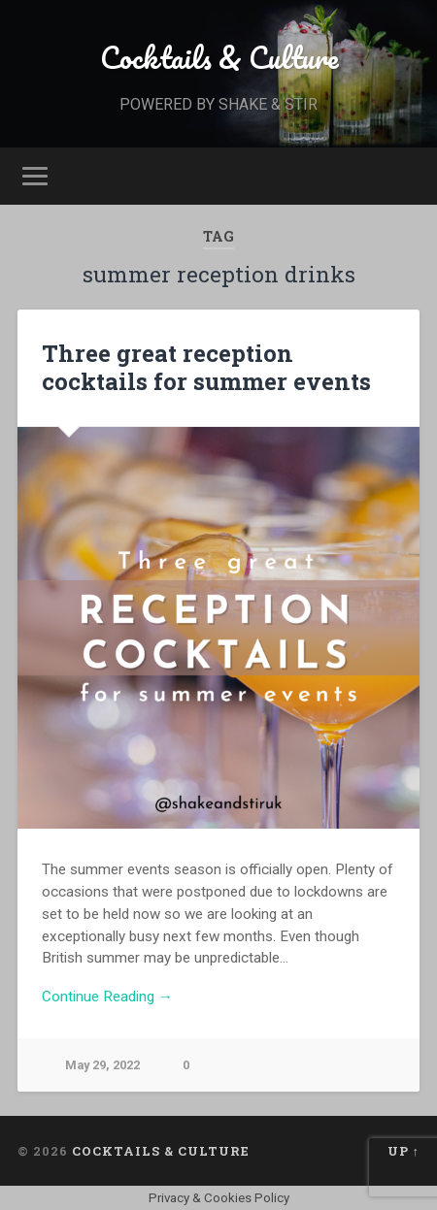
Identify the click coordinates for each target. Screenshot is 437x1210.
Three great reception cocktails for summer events (206, 367)
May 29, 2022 (102, 1065)
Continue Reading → (107, 996)
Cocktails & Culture (219, 58)
